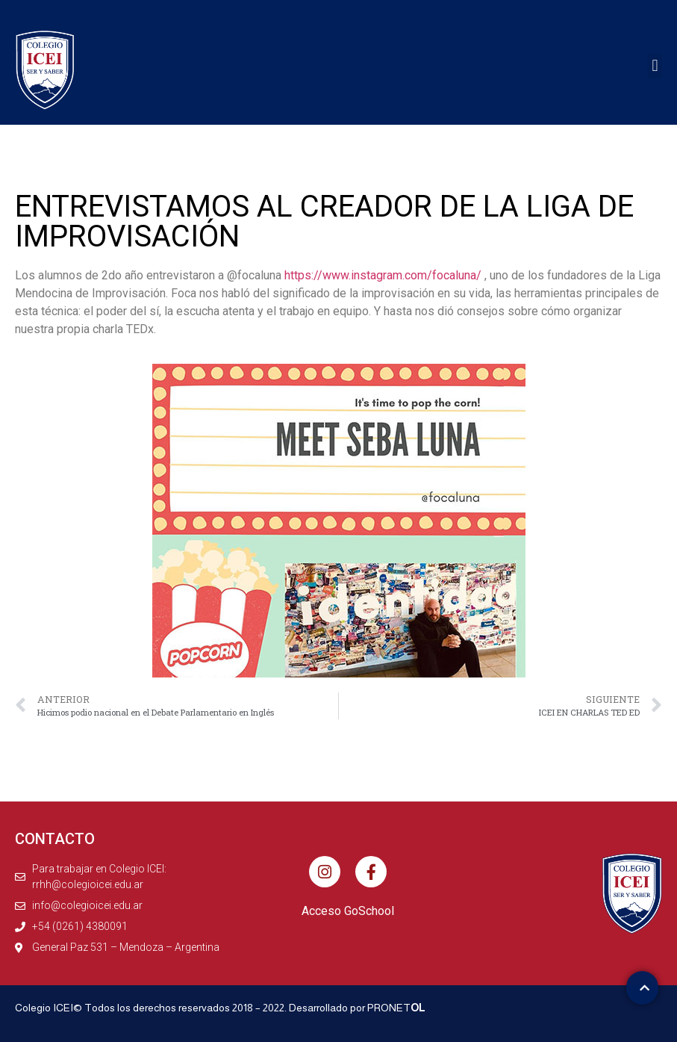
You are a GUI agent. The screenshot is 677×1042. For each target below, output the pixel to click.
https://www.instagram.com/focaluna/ (382, 275)
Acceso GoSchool (348, 911)
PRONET (396, 1008)
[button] (655, 66)
